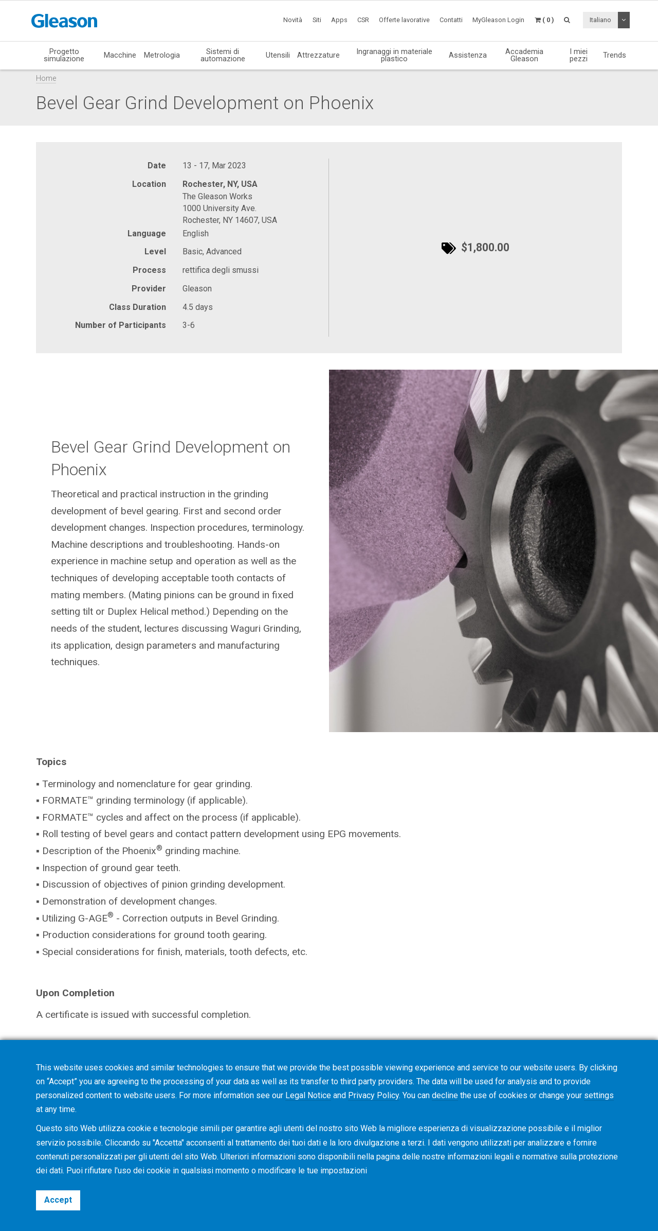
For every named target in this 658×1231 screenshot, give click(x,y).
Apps (339, 20)
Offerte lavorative (404, 20)
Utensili (278, 55)
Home (46, 78)
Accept (58, 1200)
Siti (317, 20)
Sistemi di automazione (222, 55)
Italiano (600, 20)
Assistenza (468, 55)
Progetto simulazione (64, 55)
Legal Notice (308, 1095)
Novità (292, 20)
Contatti (451, 20)
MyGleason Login (498, 20)
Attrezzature (318, 55)
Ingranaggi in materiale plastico (394, 55)
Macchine (120, 55)
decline (445, 1095)
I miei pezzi (579, 55)
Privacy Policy (373, 1095)
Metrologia (162, 55)
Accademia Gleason (524, 55)
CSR (363, 20)
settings (599, 1095)
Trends (614, 55)
